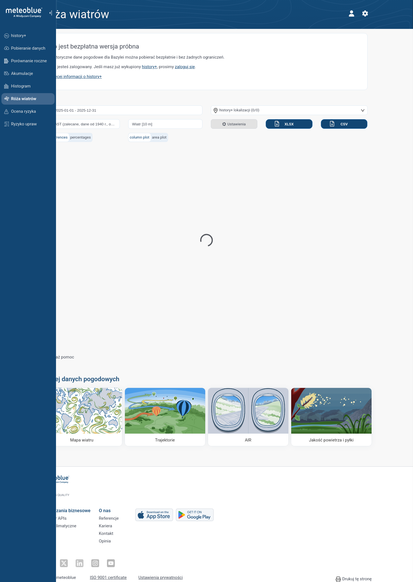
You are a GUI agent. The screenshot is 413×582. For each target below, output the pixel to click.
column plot (167, 137)
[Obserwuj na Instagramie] (113, 558)
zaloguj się (213, 66)
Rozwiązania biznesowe (94, 504)
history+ (177, 66)
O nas (133, 504)
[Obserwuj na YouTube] (126, 558)
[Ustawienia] (393, 13)
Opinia (133, 542)
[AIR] (276, 417)
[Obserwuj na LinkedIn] (100, 558)
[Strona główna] (22, 12)
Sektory (76, 532)
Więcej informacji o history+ (104, 76)
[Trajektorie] (193, 417)
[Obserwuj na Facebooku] (74, 558)
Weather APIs (82, 514)
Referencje (137, 514)
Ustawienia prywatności (188, 571)
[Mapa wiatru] (110, 417)
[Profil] (380, 13)
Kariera (133, 523)
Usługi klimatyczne (86, 523)
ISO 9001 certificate (136, 571)
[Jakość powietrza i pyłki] (359, 417)
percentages (108, 137)
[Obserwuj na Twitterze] (87, 558)
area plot (187, 137)
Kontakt (134, 532)
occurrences (85, 137)
